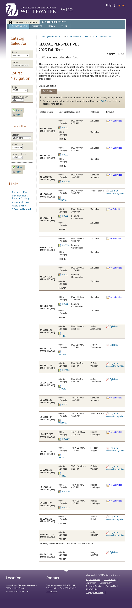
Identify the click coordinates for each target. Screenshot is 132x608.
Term (14, 52)
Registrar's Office (19, 192)
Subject (15, 87)
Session (15, 135)
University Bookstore (94, 586)
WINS (103, 101)
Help (109, 5)
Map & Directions (93, 579)
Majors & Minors (20, 205)
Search (51, 26)
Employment (91, 583)
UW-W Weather (92, 589)
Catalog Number (20, 97)
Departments (19, 26)
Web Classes (18, 144)
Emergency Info (106, 583)
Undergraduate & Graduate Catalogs (21, 197)
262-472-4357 (70, 588)
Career (15, 62)
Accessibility (111, 586)
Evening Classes (19, 154)
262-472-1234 (69, 585)
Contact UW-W (51, 591)
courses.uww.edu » (25, 22)
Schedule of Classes (21, 202)
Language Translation (94, 592)
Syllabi (64, 26)
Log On (120, 5)
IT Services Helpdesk (21, 209)
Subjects (37, 26)
